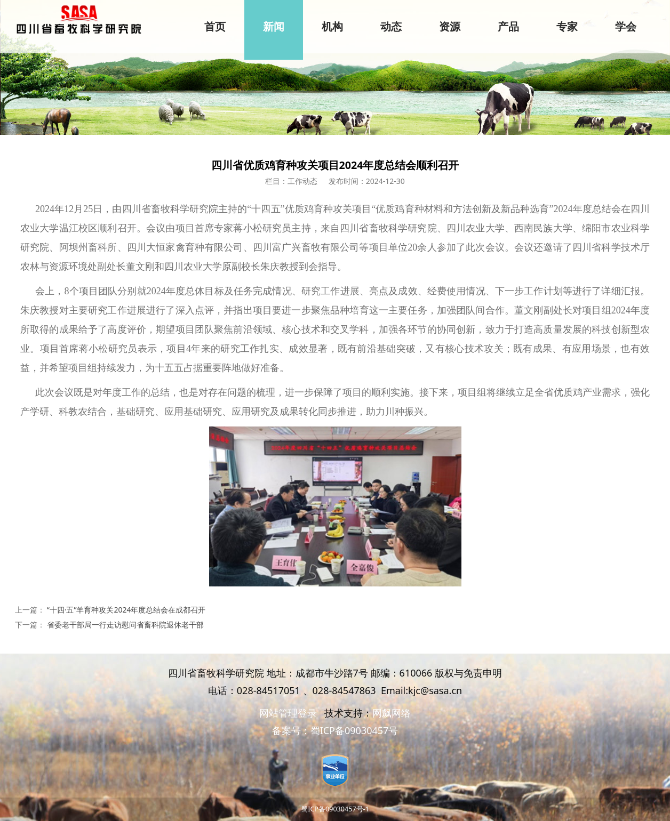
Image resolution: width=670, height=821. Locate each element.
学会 (625, 27)
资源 (449, 27)
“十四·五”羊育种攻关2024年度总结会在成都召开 (126, 610)
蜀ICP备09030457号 (354, 730)
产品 (508, 27)
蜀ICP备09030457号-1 (335, 809)
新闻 (273, 27)
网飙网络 (391, 712)
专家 (567, 27)
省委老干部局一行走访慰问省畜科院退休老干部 (125, 624)
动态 (391, 27)
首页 (215, 27)
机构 (332, 27)
